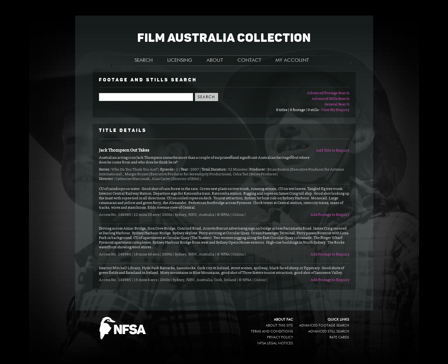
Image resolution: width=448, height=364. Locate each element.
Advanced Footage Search (328, 93)
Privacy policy (280, 337)
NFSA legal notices (275, 343)
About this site (279, 325)
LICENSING (179, 60)
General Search (336, 104)
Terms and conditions (272, 331)
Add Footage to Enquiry (329, 215)
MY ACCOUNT (292, 60)
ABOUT (215, 60)
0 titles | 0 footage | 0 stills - (298, 110)
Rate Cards (339, 337)
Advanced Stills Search (330, 99)
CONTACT (249, 60)
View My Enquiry (335, 110)
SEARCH (143, 60)
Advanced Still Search (328, 331)
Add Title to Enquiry (332, 151)
